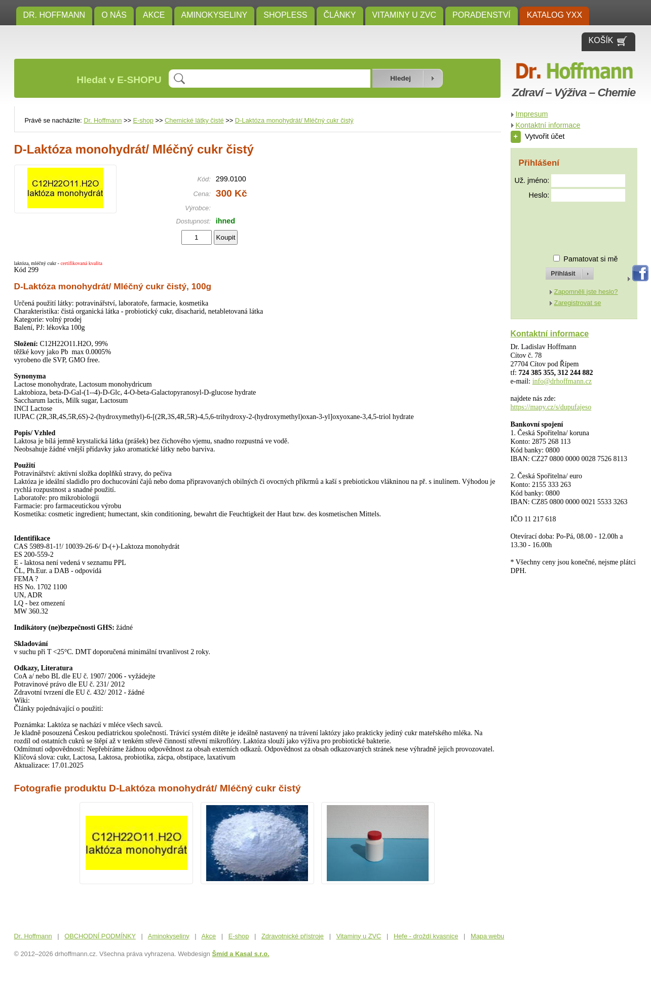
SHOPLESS (285, 15)
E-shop (143, 120)
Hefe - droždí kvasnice (426, 936)
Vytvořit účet (538, 136)
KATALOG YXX (554, 15)
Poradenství (481, 15)
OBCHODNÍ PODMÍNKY (100, 936)
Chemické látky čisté (194, 120)
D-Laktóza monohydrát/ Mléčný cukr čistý (294, 120)
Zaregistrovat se (577, 303)
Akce (154, 15)
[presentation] (561, 224)
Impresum (532, 114)
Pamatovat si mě (590, 259)
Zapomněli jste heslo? (586, 291)
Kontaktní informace (548, 125)
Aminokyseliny (214, 15)
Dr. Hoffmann (54, 15)
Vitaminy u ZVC (404, 15)
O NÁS (114, 15)
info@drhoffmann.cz (562, 381)
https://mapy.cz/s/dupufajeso (551, 407)
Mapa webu (487, 936)
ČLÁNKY (340, 15)
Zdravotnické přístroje (292, 936)
